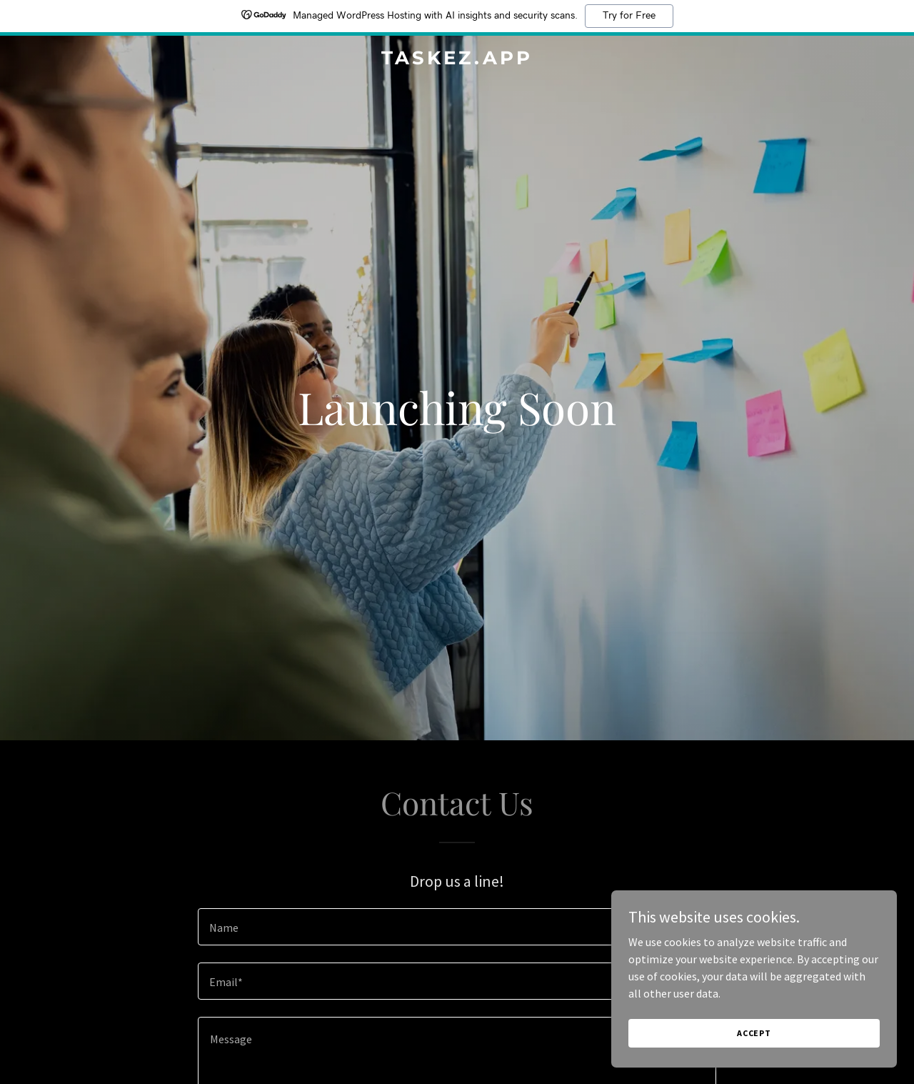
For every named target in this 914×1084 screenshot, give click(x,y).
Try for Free (629, 16)
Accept (754, 1033)
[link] (457, 60)
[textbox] (456, 926)
